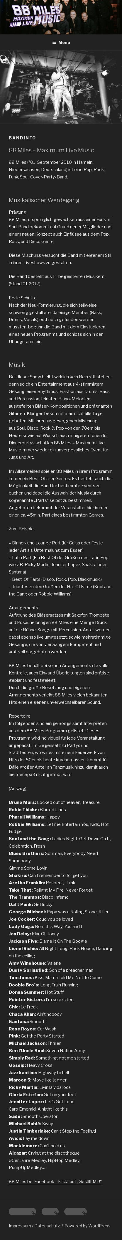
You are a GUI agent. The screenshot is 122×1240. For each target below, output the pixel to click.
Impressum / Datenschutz (34, 1225)
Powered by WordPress (88, 1225)
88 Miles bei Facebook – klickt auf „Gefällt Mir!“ (55, 1181)
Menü (61, 42)
